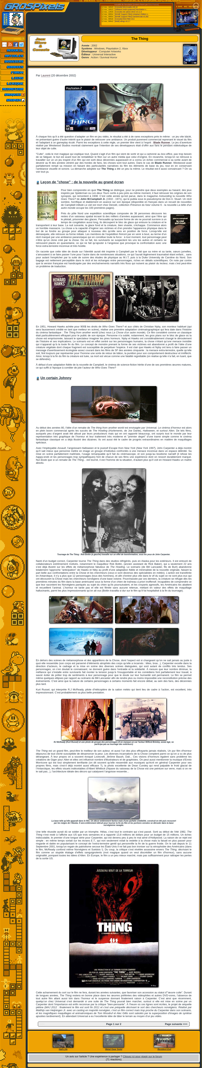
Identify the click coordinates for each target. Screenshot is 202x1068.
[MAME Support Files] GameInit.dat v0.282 (131, 17)
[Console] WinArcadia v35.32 (126, 7)
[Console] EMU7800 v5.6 (124, 19)
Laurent (45, 75)
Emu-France (153, 5)
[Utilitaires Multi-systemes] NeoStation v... (131, 9)
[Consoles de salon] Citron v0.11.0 (128, 12)
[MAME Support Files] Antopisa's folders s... (132, 14)
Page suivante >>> (176, 1024)
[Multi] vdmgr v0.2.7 (122, 21)
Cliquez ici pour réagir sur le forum (142, 1056)
